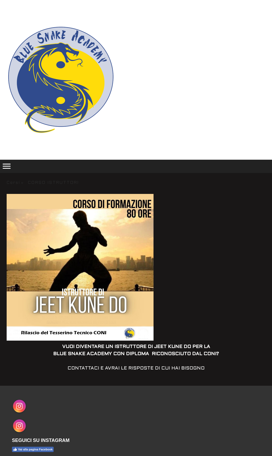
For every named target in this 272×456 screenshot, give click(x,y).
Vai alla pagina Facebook (33, 449)
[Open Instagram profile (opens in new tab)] (19, 406)
